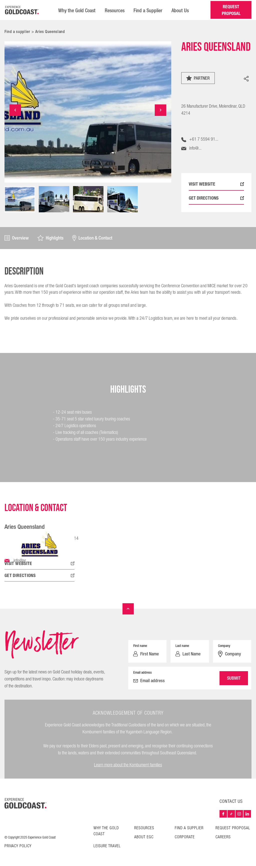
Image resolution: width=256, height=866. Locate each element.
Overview (16, 237)
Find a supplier (17, 31)
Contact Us (231, 801)
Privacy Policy (18, 846)
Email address (142, 672)
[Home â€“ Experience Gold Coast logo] (22, 9)
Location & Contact (92, 237)
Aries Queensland (50, 31)
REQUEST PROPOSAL (231, 9)
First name (140, 645)
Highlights (51, 237)
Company (224, 645)
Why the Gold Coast (76, 10)
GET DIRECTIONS (216, 197)
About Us (180, 10)
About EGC (144, 837)
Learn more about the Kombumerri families (128, 765)
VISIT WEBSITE (216, 183)
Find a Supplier (148, 10)
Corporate (185, 837)
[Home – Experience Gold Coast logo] (25, 803)
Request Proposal (233, 828)
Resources (114, 10)
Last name (182, 645)
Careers (223, 837)
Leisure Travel (107, 846)
